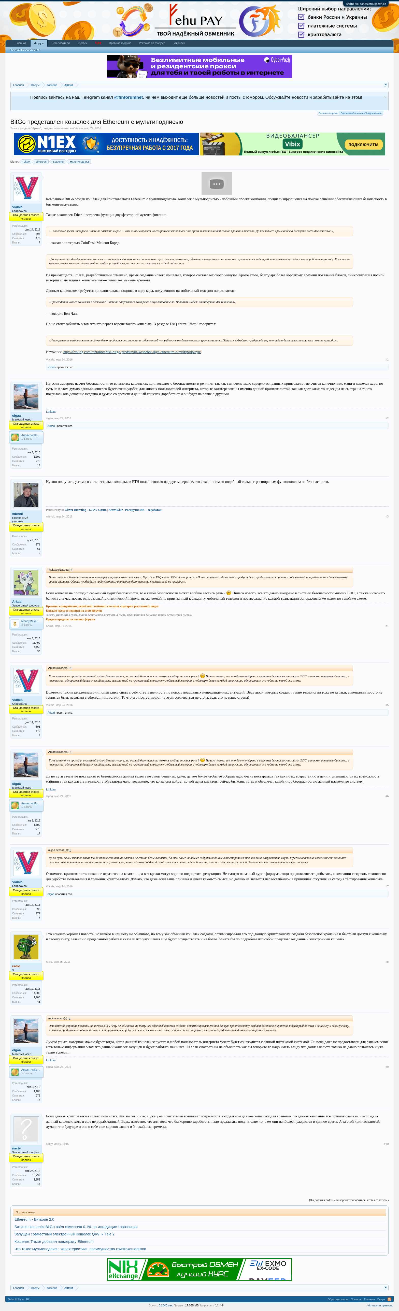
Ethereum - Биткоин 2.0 (34, 1219)
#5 (387, 705)
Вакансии (179, 43)
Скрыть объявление (385, 97)
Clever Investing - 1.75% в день (85, 510)
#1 (387, 359)
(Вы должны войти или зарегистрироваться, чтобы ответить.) (349, 1200)
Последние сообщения (25, 49)
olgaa (16, 415)
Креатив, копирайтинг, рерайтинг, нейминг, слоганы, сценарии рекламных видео (102, 606)
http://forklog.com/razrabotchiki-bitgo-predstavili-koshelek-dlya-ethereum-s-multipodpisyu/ (132, 352)
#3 (387, 516)
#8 (387, 961)
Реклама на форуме (152, 43)
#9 (387, 1066)
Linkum (51, 411)
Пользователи (60, 43)
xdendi (52, 367)
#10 (386, 1143)
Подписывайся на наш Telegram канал (361, 112)
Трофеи (82, 43)
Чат (98, 43)
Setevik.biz (116, 510)
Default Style (16, 1299)
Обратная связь (337, 1299)
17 (38, 465)
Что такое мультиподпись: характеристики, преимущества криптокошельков (80, 1249)
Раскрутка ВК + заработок (143, 510)
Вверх (381, 1299)
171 (38, 544)
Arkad (51, 425)
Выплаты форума (328, 113)
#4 (387, 625)
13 (38, 1184)
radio (49, 961)
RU (28, 1299)
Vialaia (79, 128)
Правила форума (120, 43)
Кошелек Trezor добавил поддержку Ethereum (54, 1242)
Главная (21, 43)
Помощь (356, 1299)
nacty (16, 1148)
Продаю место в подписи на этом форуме (74, 610)
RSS (389, 1299)
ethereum (40, 161)
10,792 (36, 1175)
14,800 (36, 993)
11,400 (36, 642)
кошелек (58, 161)
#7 (387, 886)
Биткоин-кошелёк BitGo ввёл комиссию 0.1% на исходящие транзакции (76, 1227)
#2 (387, 418)
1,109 (37, 456)
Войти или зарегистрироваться (366, 3)
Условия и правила (380, 1305)
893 (38, 234)
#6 (387, 796)
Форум (39, 43)
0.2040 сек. (166, 1305)
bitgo (26, 161)
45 (38, 1001)
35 (38, 651)
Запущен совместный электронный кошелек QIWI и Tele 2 (65, 1234)
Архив (36, 128)
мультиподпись (79, 161)
